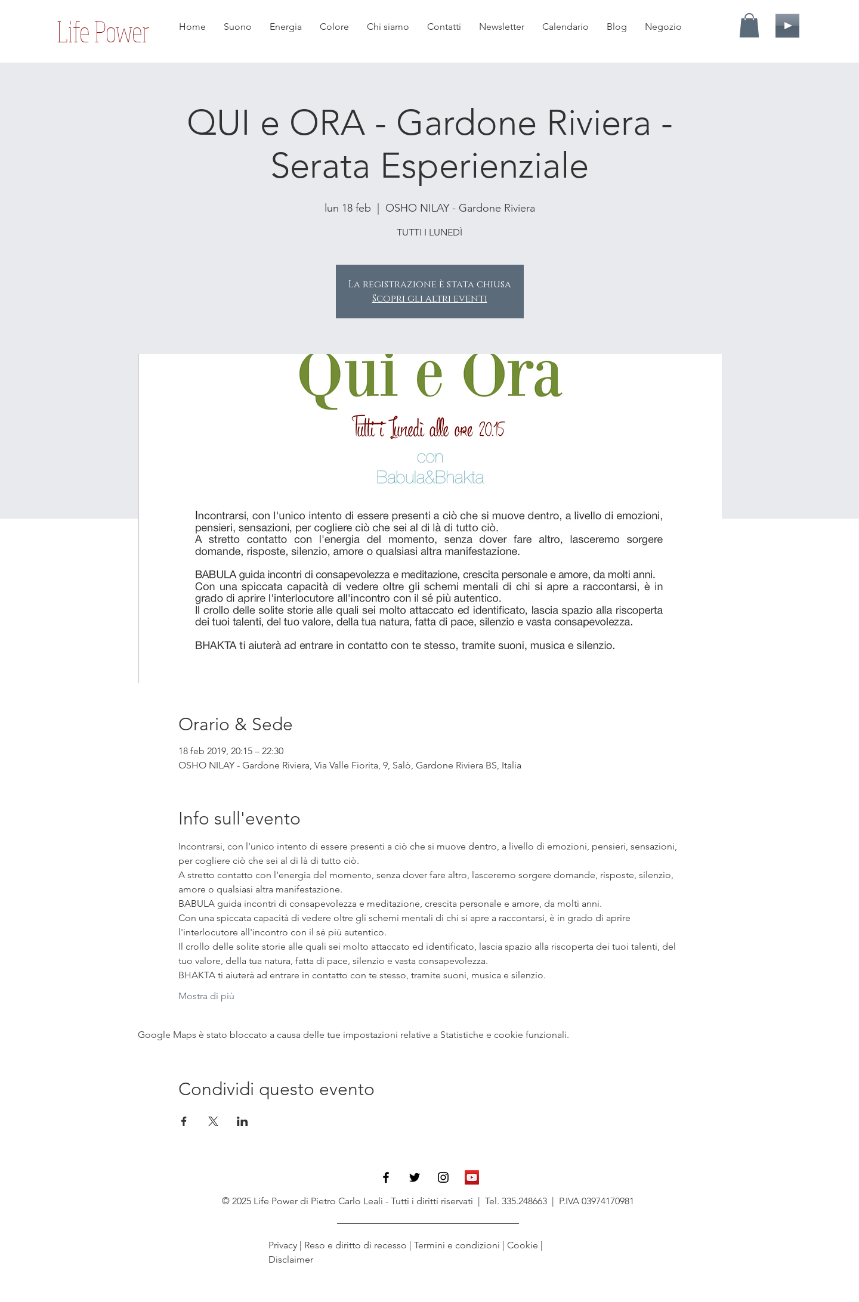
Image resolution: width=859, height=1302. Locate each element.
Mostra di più (206, 996)
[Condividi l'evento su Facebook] (184, 1121)
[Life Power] (103, 31)
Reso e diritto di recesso (355, 1245)
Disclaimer (290, 1259)
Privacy (283, 1245)
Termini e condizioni (457, 1245)
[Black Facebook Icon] (386, 1177)
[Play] (787, 26)
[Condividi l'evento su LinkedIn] (242, 1121)
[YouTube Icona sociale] (472, 1177)
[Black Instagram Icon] (443, 1177)
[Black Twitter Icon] (414, 1177)
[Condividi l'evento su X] (213, 1121)
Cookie (522, 1245)
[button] (749, 25)
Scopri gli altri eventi (429, 298)
